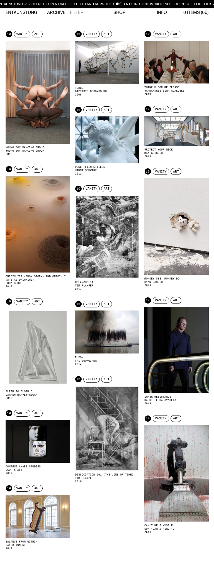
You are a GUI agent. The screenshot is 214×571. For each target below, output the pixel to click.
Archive (56, 12)
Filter (77, 12)
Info (162, 12)
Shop (119, 12)
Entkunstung (21, 12)
